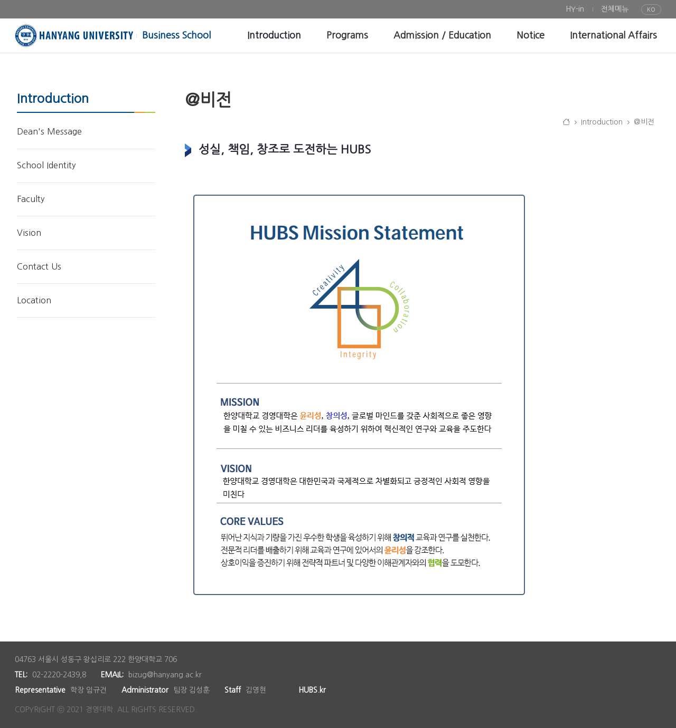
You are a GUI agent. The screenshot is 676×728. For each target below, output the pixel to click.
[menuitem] (575, 9)
